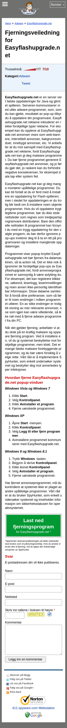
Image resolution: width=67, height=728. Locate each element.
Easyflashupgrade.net (39, 23)
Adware (19, 23)
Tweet (26, 83)
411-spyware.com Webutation (33, 714)
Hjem (8, 23)
